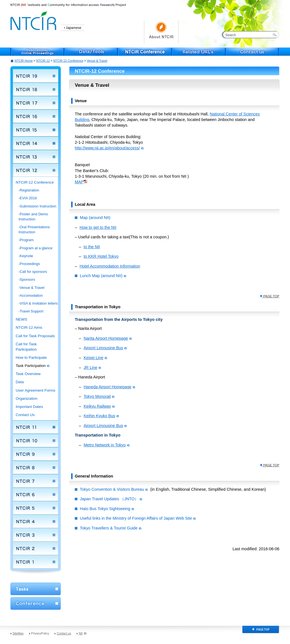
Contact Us (25, 415)
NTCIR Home (24, 60)
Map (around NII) (95, 217)
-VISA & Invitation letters (38, 303)
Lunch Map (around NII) (103, 275)
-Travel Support (30, 311)
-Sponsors (26, 279)
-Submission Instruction (37, 206)
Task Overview (28, 374)
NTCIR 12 (35, 170)
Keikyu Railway (99, 406)
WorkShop (35, 589)
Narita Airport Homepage (107, 338)
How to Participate (31, 357)
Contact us (252, 51)
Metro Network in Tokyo (106, 445)
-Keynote (25, 256)
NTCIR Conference (145, 51)
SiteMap (18, 633)
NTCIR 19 (35, 76)
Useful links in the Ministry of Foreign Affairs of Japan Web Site (138, 518)
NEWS (21, 319)
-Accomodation (30, 295)
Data (20, 382)
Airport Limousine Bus (105, 348)
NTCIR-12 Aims (29, 327)
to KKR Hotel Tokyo (101, 256)
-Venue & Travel (31, 288)
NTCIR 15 (35, 129)
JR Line (92, 367)
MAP (79, 182)
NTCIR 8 (35, 467)
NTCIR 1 (35, 561)
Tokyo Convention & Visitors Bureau (114, 489)
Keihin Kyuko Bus (101, 416)
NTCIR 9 (35, 454)
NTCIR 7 (35, 481)
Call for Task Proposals (35, 336)
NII (82, 633)
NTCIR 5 (35, 508)
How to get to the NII (98, 227)
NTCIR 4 (35, 521)
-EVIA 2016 (27, 198)
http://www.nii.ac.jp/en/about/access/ (107, 148)
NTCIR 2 (35, 548)
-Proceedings (29, 264)
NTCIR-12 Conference (68, 60)
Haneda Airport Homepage (109, 387)
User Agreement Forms (35, 390)
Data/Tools (91, 51)
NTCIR (34, 20)
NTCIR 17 (35, 102)
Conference (35, 603)
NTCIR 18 (35, 89)
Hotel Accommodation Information (110, 266)
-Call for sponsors (32, 272)
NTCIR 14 (35, 143)
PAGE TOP (269, 296)
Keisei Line (95, 357)
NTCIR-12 (43, 60)
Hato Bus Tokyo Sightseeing (107, 508)
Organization (27, 398)
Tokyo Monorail (98, 396)
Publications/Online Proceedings (37, 51)
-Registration (28, 190)
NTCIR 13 (35, 156)
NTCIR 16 (35, 116)
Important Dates (29, 407)
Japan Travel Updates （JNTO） (111, 499)
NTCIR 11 (35, 427)
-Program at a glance (35, 248)
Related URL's (199, 51)
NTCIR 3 (35, 535)
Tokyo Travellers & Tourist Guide (110, 528)
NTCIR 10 (35, 440)
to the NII (91, 247)
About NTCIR (161, 32)
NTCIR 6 (35, 494)
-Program (26, 240)
